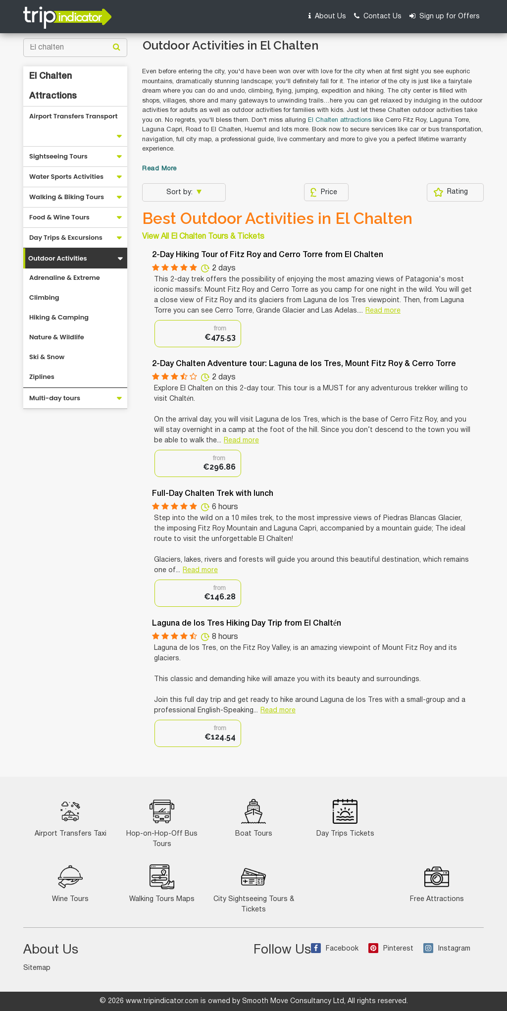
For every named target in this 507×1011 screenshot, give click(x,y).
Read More (159, 169)
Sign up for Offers (444, 16)
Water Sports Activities (66, 176)
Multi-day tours (54, 398)
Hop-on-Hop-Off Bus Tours (162, 823)
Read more (383, 311)
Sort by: (180, 192)
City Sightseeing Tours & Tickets (253, 888)
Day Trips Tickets (345, 818)
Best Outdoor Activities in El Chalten (277, 218)
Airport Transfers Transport (73, 116)
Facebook (334, 949)
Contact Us (378, 16)
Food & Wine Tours (59, 217)
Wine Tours (70, 883)
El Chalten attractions (339, 120)
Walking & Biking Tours (66, 197)
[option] (197, 333)
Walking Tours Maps (162, 883)
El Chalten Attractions (53, 86)
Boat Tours (253, 818)
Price (323, 192)
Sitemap (37, 968)
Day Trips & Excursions (65, 237)
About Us (327, 16)
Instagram (446, 949)
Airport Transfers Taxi (70, 818)
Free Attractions (437, 883)
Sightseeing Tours (58, 156)
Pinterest (390, 949)
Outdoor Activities (57, 258)
